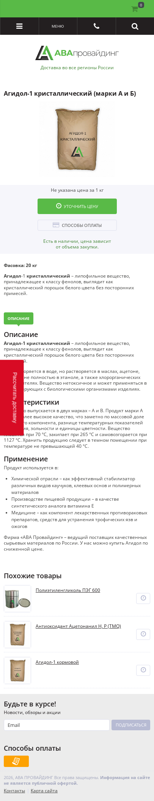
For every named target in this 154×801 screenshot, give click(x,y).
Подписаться (131, 725)
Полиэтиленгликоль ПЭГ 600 (68, 590)
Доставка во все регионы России (77, 68)
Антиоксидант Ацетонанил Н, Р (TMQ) (78, 626)
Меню (58, 26)
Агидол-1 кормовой (57, 662)
